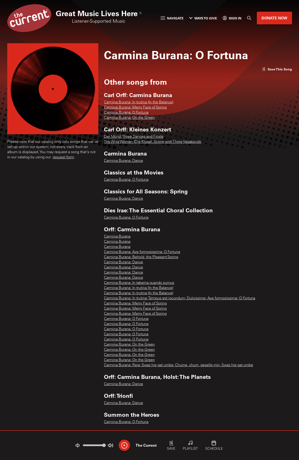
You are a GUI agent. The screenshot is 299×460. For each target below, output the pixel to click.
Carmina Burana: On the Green (129, 118)
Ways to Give (203, 18)
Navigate (172, 18)
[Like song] (277, 69)
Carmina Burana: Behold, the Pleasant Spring (141, 257)
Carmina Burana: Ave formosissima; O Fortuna (142, 252)
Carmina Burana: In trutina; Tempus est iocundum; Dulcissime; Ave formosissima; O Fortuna (179, 298)
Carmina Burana (117, 237)
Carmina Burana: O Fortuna (126, 113)
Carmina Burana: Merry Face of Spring (135, 107)
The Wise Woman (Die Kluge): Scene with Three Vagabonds (152, 142)
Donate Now (274, 17)
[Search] (249, 18)
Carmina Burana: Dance (123, 161)
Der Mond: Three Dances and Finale (133, 137)
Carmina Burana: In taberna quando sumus (139, 283)
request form (63, 157)
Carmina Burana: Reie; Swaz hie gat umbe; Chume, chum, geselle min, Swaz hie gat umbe (178, 365)
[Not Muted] (77, 445)
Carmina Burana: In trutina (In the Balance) (138, 102)
